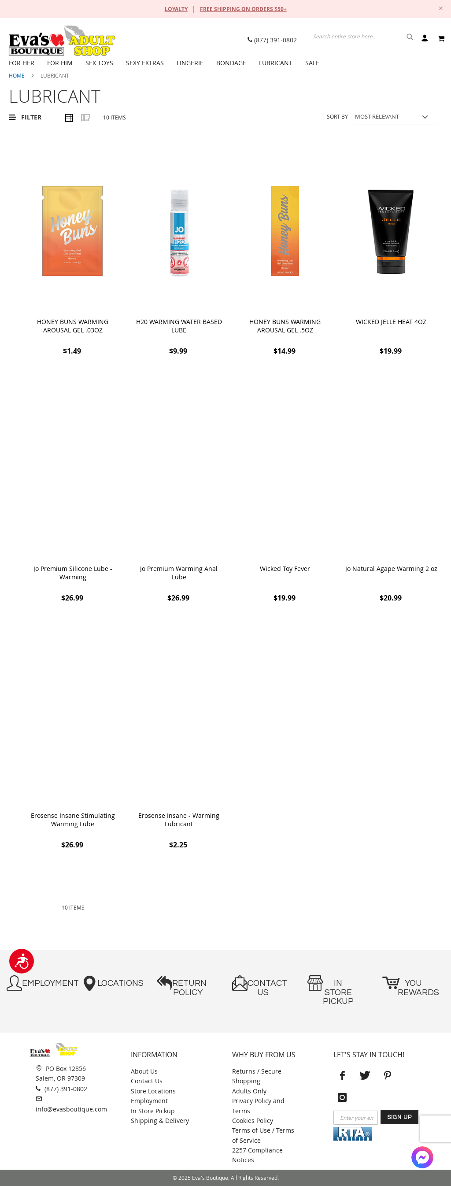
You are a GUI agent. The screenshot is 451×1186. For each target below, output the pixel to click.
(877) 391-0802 (272, 40)
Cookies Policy (252, 1120)
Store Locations (153, 1091)
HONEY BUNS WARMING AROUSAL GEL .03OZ (72, 325)
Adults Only (249, 1091)
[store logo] (62, 40)
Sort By (337, 116)
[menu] (226, 63)
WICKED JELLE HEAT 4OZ (391, 321)
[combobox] (358, 37)
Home (17, 75)
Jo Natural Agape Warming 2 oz (391, 568)
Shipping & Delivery (160, 1120)
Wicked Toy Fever (285, 568)
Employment (149, 1100)
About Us (144, 1071)
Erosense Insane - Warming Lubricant (178, 819)
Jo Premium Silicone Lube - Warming (72, 572)
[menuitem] (23, 63)
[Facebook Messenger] (422, 1157)
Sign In (424, 38)
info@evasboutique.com (71, 1103)
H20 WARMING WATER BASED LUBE (179, 325)
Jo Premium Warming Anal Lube (179, 572)
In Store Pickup (153, 1111)
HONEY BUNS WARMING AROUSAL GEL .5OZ (285, 325)
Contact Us (147, 1081)
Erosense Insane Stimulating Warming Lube (73, 819)
